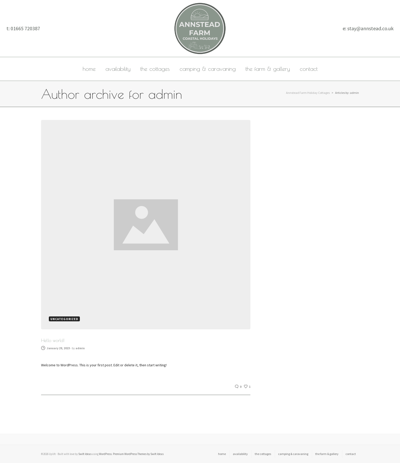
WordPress (105, 454)
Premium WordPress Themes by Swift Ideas (138, 454)
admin (80, 348)
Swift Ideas (84, 454)
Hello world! (52, 340)
